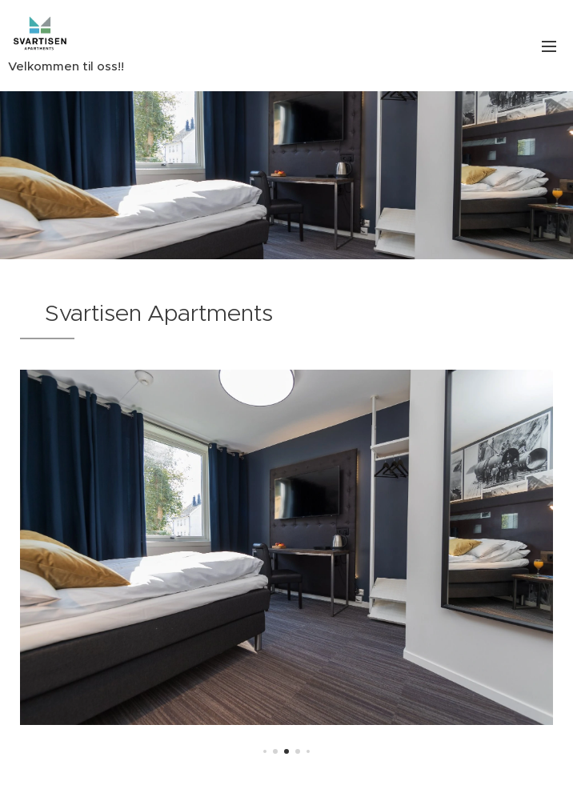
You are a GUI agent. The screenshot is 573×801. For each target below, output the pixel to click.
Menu (549, 46)
